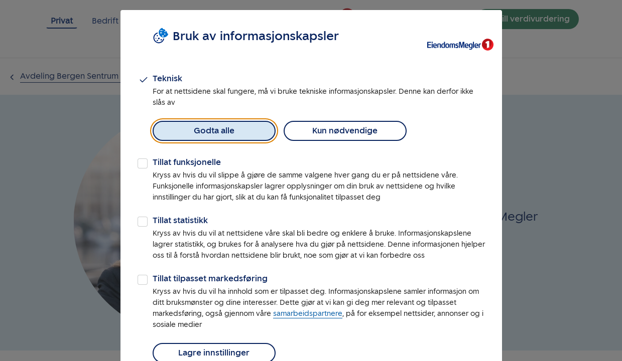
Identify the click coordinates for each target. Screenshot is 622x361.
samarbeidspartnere (307, 313)
